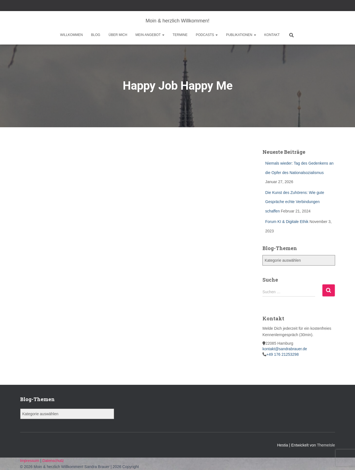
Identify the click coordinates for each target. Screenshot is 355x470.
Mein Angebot (149, 35)
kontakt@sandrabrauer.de (284, 349)
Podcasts (207, 35)
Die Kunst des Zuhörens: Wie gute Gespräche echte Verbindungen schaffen (294, 201)
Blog (95, 35)
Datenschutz (53, 460)
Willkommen (71, 35)
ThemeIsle (326, 445)
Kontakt (272, 35)
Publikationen (241, 35)
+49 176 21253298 (282, 354)
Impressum (30, 460)
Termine (180, 35)
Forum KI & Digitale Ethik (286, 221)
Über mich (118, 35)
